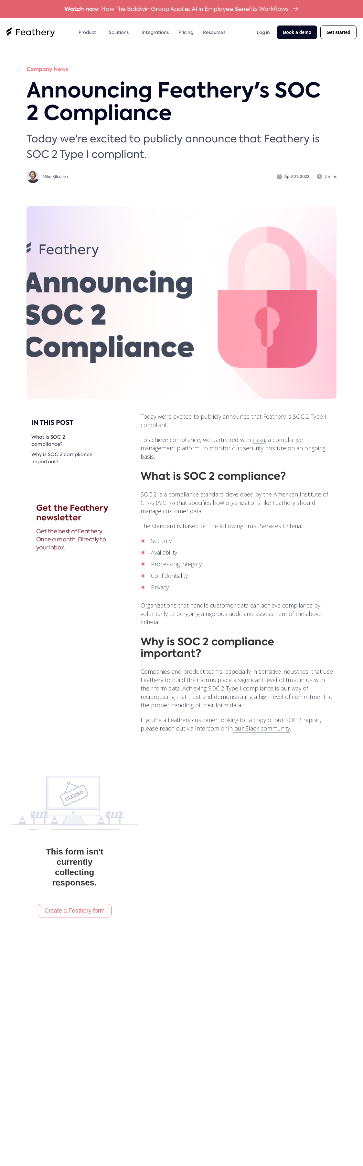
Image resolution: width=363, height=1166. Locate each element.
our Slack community (261, 728)
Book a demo (297, 32)
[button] (89, 32)
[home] (30, 32)
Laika (258, 440)
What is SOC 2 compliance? (48, 441)
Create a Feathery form (75, 910)
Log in (263, 32)
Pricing (185, 32)
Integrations (155, 32)
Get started (338, 32)
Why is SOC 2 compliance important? (61, 458)
